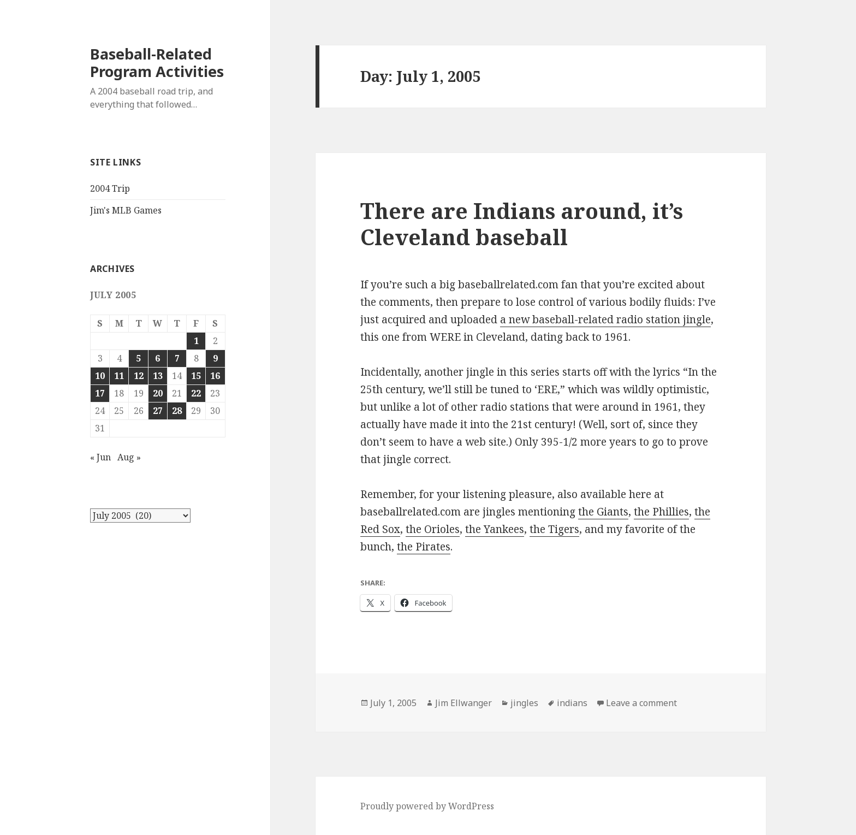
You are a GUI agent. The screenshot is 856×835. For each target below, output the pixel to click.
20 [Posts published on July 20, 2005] (158, 393)
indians (572, 703)
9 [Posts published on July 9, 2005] (215, 358)
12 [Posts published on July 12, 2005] (139, 376)
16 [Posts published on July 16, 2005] (215, 376)
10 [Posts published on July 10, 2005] (100, 376)
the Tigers (554, 529)
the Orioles (433, 529)
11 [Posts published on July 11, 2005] (119, 376)
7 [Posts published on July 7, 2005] (177, 358)
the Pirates (423, 547)
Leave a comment (641, 703)
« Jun (100, 457)
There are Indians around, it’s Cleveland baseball (521, 223)
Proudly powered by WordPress (427, 806)
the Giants (603, 512)
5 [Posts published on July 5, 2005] (138, 358)
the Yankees (494, 529)
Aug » (129, 457)
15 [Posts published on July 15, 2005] (196, 376)
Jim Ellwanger (463, 703)
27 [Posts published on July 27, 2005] (158, 411)
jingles (524, 703)
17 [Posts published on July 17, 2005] (100, 393)
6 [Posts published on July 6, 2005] (157, 358)
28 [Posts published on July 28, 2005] (177, 411)
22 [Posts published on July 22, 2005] (196, 393)
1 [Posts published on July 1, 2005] (196, 341)
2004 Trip (110, 188)
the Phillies (661, 512)
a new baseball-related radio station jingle (605, 319)
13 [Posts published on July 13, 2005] (158, 376)
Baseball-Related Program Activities (157, 62)
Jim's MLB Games (126, 210)
